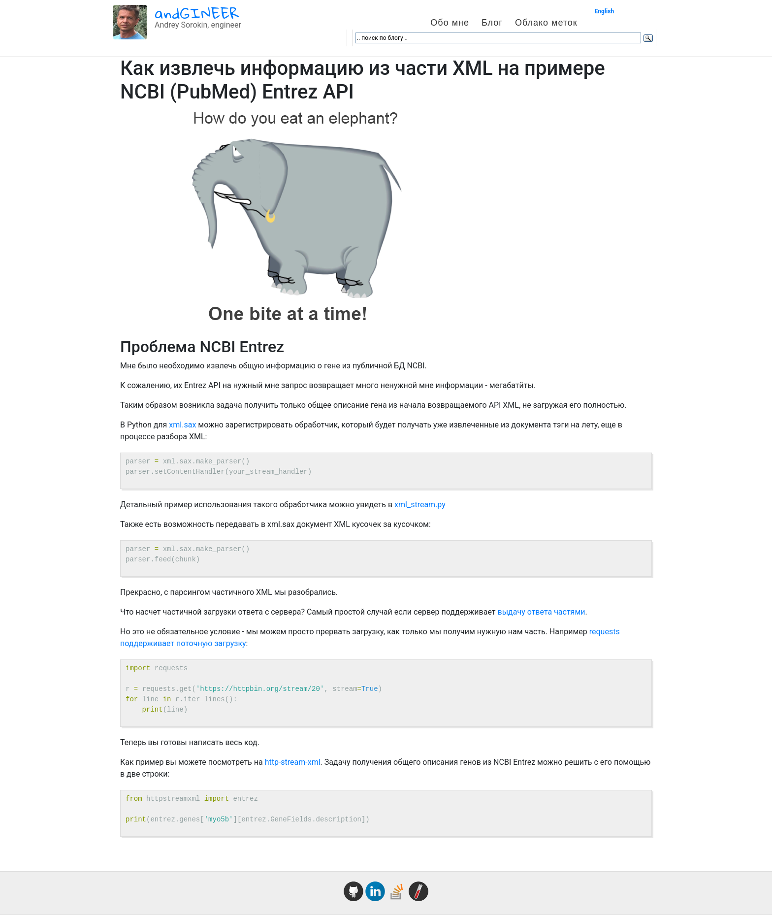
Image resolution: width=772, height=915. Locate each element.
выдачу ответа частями (541, 612)
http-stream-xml (293, 762)
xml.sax (182, 424)
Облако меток (546, 23)
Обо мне (449, 23)
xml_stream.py (420, 504)
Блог (492, 23)
